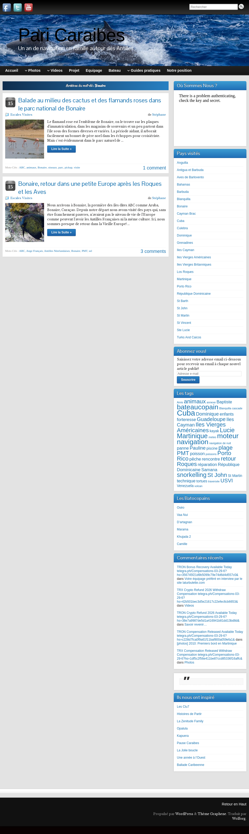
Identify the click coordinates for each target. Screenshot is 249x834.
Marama (182, 529)
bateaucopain (197, 407)
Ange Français (34, 250)
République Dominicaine (194, 293)
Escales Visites (21, 114)
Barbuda (183, 192)
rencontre (211, 459)
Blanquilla (183, 199)
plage (225, 447)
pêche (195, 459)
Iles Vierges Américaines (194, 257)
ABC (22, 167)
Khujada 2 (184, 537)
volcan (199, 486)
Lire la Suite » (61, 149)
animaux (31, 167)
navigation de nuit (220, 443)
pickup (68, 167)
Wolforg (239, 818)
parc (60, 167)
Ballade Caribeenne (190, 765)
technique (186, 480)
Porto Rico (184, 286)
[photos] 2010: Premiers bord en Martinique (207, 643)
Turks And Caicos (189, 337)
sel (90, 250)
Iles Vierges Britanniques (194, 264)
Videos (189, 605)
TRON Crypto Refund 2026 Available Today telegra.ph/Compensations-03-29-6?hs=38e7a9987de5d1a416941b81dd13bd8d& (208, 616)
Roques (187, 464)
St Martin (183, 315)
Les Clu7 (183, 706)
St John (182, 308)
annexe (211, 402)
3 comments (153, 251)
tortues (201, 481)
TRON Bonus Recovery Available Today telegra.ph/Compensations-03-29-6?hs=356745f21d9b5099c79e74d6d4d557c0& (207, 571)
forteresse (186, 419)
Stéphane (159, 114)
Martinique (184, 279)
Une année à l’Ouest (191, 757)
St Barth (182, 301)
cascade (237, 408)
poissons (211, 454)
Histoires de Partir (189, 714)
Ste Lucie (183, 330)
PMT (84, 250)
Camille (182, 544)
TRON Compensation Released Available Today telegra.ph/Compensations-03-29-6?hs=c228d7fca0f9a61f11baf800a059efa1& (210, 635)
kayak (214, 431)
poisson (197, 453)
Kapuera (183, 736)
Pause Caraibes (188, 743)
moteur (228, 436)
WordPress (184, 814)
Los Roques (185, 272)
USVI (226, 480)
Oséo (180, 507)
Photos (189, 662)
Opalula (182, 728)
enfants (227, 414)
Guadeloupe (211, 419)
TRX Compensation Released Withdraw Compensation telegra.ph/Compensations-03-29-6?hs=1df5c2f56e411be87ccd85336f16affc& (209, 654)
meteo (212, 437)
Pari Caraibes (71, 35)
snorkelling (191, 474)
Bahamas (183, 184)
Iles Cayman (185, 250)
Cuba (180, 221)
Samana (209, 469)
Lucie (227, 430)
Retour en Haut (234, 804)
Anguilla (182, 163)
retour (228, 458)
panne (183, 448)
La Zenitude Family (190, 721)
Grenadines (185, 243)
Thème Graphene (212, 814)
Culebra (182, 228)
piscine (212, 448)
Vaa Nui (182, 515)
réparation (207, 464)
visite (77, 167)
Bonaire (42, 167)
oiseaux (52, 167)
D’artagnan (184, 522)
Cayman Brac (186, 213)
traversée (213, 481)
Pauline (198, 448)
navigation (192, 442)
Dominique (184, 235)
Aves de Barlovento (190, 177)
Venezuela (185, 486)
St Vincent (184, 323)
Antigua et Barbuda (190, 170)
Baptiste (224, 401)
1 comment (154, 167)
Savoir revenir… (195, 624)
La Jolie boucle (187, 750)
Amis (180, 402)
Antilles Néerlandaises (57, 250)
